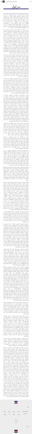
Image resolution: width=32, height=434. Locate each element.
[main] (16, 7)
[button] (1, 1)
